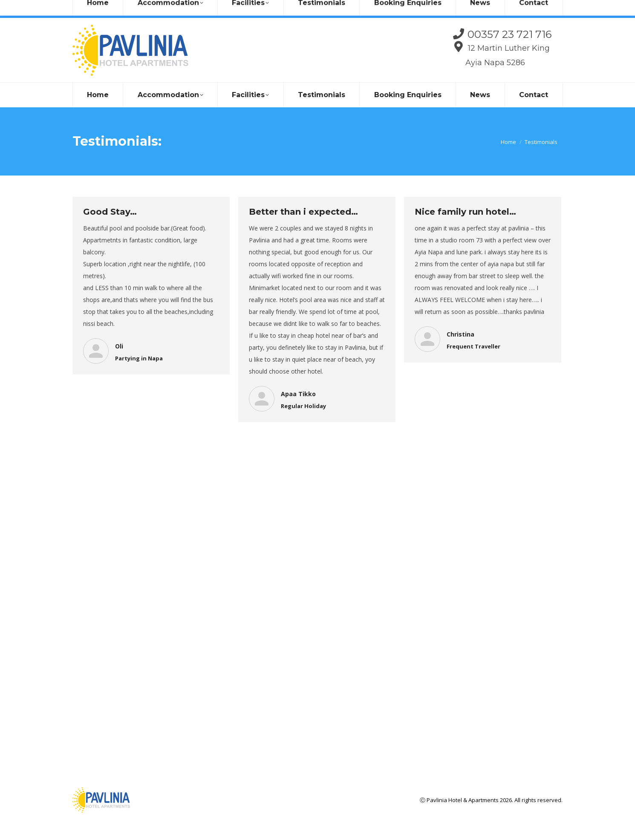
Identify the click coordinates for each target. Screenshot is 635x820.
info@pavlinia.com (146, 9)
